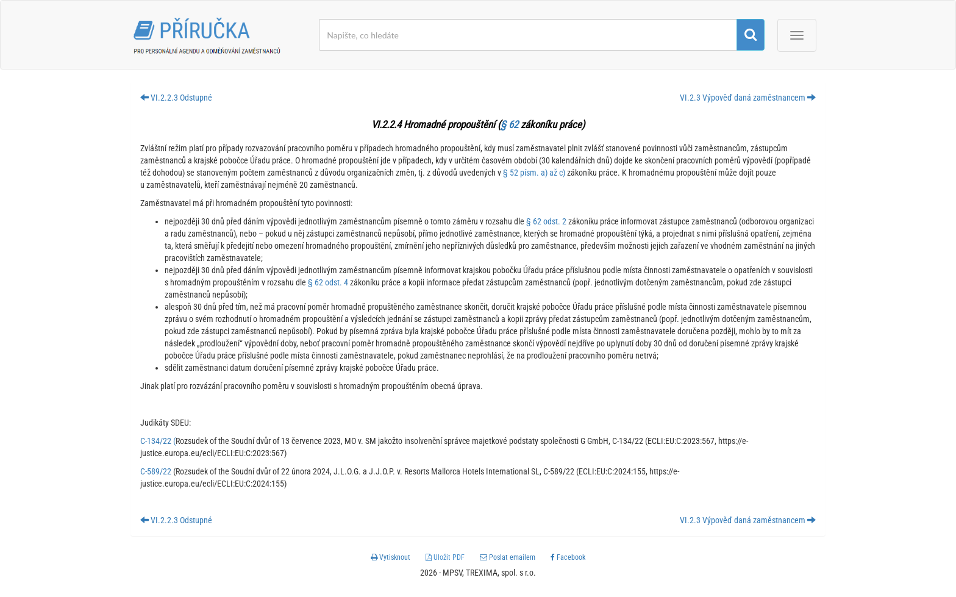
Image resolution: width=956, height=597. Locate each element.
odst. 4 (335, 282)
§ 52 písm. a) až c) (534, 172)
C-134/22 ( (158, 441)
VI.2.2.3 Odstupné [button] (176, 97)
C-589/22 (155, 471)
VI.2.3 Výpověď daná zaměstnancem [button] (748, 97)
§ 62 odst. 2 (546, 221)
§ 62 (509, 124)
